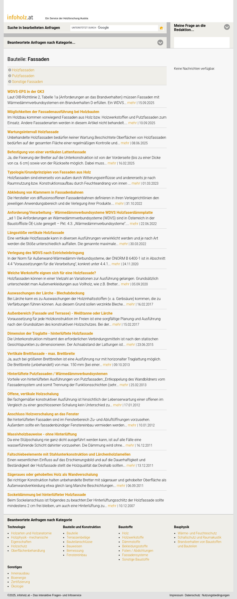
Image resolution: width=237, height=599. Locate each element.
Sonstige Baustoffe (135, 559)
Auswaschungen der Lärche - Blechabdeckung (45, 293)
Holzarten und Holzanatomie (31, 533)
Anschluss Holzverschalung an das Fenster (43, 414)
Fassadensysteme (135, 555)
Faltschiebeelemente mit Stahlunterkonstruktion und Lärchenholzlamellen (69, 454)
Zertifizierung (20, 582)
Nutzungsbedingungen (216, 595)
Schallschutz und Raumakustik (199, 537)
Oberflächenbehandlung (28, 550)
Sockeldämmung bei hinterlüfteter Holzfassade (46, 494)
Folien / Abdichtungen (137, 550)
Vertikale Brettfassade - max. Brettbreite (41, 353)
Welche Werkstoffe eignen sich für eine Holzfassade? (51, 273)
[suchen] (114, 27)
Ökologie (17, 586)
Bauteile (16, 59)
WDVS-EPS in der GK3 (25, 91)
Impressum (176, 595)
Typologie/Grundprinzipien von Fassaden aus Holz (49, 172)
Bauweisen (74, 546)
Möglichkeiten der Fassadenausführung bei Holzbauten (53, 112)
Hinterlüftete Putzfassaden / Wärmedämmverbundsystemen (57, 374)
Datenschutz (192, 595)
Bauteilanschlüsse (79, 542)
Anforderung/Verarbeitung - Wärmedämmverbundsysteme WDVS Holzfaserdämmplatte (80, 212)
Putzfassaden (23, 76)
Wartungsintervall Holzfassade (33, 132)
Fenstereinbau (77, 555)
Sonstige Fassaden (27, 81)
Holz (125, 533)
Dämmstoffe (131, 542)
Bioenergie (18, 578)
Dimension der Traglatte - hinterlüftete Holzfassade (50, 333)
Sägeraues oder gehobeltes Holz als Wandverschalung (52, 474)
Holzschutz (19, 546)
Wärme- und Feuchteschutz (197, 533)
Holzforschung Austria (75, 18)
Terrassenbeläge (78, 537)
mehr (132, 103)
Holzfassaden (23, 70)
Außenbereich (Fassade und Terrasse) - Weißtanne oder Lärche (59, 313)
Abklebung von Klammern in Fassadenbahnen (45, 192)
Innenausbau (20, 573)
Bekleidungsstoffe (135, 546)
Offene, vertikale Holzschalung (33, 394)
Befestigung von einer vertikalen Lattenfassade (46, 152)
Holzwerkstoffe (133, 537)
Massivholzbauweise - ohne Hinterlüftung (42, 434)
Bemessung (75, 550)
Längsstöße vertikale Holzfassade (35, 232)
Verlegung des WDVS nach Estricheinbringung (45, 253)
